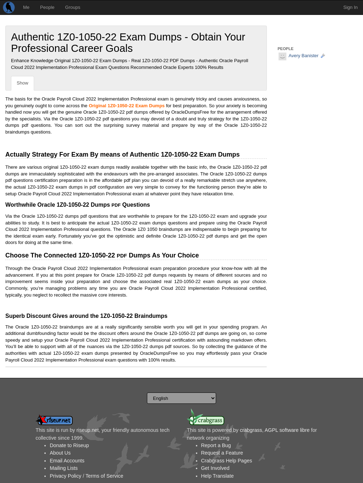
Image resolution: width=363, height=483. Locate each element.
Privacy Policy (65, 476)
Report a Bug (216, 445)
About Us (60, 453)
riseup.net (87, 430)
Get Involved (215, 468)
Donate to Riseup (69, 445)
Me (26, 7)
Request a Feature (222, 453)
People (47, 7)
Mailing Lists (64, 468)
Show (22, 83)
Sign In (350, 7)
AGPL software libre (287, 430)
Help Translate (217, 476)
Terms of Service (104, 476)
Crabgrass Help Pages (226, 460)
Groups (73, 7)
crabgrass (251, 430)
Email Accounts (67, 460)
